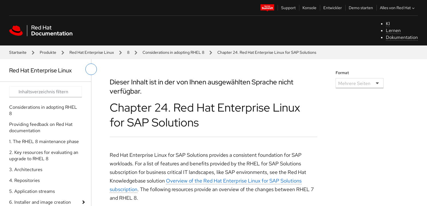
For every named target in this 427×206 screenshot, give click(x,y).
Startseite (18, 52)
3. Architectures (25, 170)
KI (388, 24)
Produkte (48, 52)
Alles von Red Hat (398, 7)
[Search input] (45, 91)
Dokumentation (402, 37)
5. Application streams (32, 191)
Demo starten (361, 7)
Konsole (309, 7)
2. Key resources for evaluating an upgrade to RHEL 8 (43, 155)
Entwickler (332, 7)
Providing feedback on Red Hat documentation (41, 127)
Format (342, 72)
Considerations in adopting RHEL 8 (173, 52)
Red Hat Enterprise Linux (91, 52)
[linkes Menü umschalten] (91, 69)
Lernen (393, 30)
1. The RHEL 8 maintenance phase (44, 141)
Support (288, 7)
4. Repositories (24, 180)
